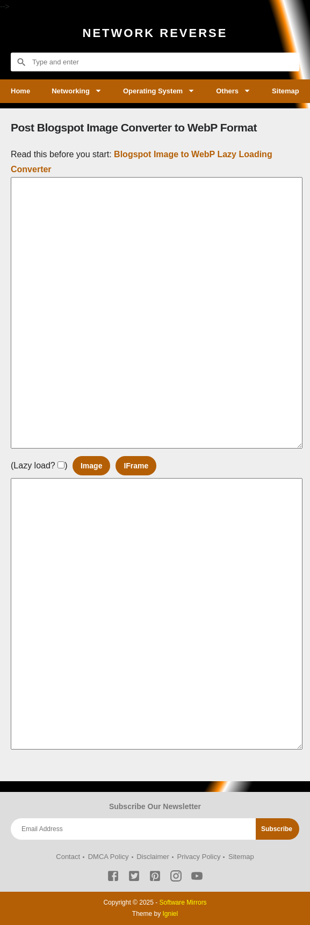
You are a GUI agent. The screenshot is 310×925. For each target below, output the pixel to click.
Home (20, 91)
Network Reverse (155, 33)
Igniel (170, 913)
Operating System (153, 91)
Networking (71, 91)
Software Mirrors (183, 902)
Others (227, 91)
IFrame (136, 465)
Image (91, 465)
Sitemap (285, 91)
